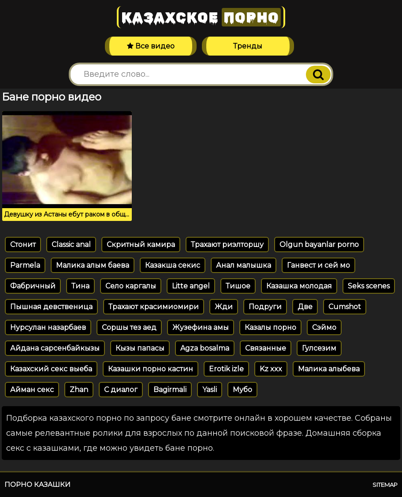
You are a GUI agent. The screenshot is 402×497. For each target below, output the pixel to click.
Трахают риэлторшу (227, 244)
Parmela (25, 265)
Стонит (23, 244)
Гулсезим (319, 348)
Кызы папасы (139, 348)
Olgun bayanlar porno (319, 244)
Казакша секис (172, 265)
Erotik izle (226, 369)
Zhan (79, 389)
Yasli (209, 389)
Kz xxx (271, 369)
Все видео (151, 46)
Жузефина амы (200, 327)
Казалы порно (270, 327)
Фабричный (33, 286)
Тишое (238, 286)
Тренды (247, 46)
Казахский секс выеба (51, 369)
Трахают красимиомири (153, 307)
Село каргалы (130, 286)
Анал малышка (243, 265)
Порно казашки (37, 484)
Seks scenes (369, 286)
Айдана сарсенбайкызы (55, 348)
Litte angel (191, 286)
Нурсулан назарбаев (48, 327)
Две (305, 307)
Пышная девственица (51, 307)
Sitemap (385, 484)
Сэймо (324, 327)
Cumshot (344, 307)
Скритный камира (141, 244)
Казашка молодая (299, 286)
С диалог (121, 389)
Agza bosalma (204, 348)
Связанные (265, 348)
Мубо (242, 389)
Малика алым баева (92, 265)
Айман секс (32, 389)
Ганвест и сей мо (318, 265)
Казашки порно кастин (150, 369)
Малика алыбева (329, 369)
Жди (224, 307)
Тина (80, 286)
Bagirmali (169, 389)
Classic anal (71, 244)
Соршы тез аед (129, 327)
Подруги (265, 307)
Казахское (201, 17)
